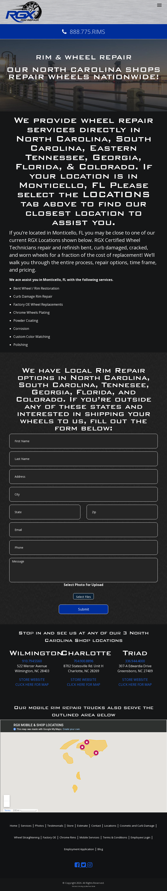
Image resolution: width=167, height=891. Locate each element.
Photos (39, 825)
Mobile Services (89, 837)
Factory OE (49, 837)
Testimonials (55, 825)
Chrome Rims (68, 837)
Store (70, 825)
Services (26, 825)
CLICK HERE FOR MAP (32, 684)
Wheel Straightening (26, 837)
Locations (110, 825)
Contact (96, 825)
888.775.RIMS (83, 31)
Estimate (82, 825)
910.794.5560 (32, 661)
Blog (100, 849)
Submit (83, 609)
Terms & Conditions (115, 837)
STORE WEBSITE (32, 679)
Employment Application (79, 849)
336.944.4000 (135, 661)
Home (13, 825)
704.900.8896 (83, 661)
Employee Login (140, 837)
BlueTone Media (90, 886)
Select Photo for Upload (83, 584)
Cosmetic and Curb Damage (137, 825)
